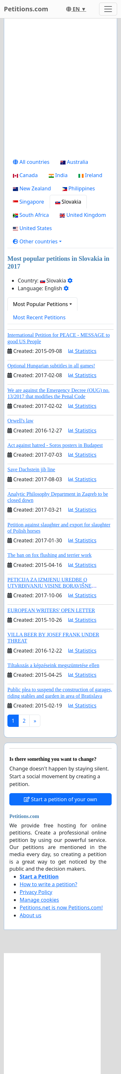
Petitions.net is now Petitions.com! (61, 907)
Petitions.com (26, 9)
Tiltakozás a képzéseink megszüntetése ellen (53, 665)
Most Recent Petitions (39, 317)
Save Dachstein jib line (31, 469)
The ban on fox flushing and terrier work (49, 555)
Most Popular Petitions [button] (40, 304)
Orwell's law (20, 420)
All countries (31, 161)
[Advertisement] (60, 89)
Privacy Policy (36, 892)
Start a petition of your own (60, 799)
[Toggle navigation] (108, 9)
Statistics (82, 351)
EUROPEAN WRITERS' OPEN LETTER (51, 610)
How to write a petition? (48, 884)
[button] (37, 241)
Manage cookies (39, 899)
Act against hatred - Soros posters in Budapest (55, 445)
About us (30, 915)
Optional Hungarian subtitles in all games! (51, 365)
